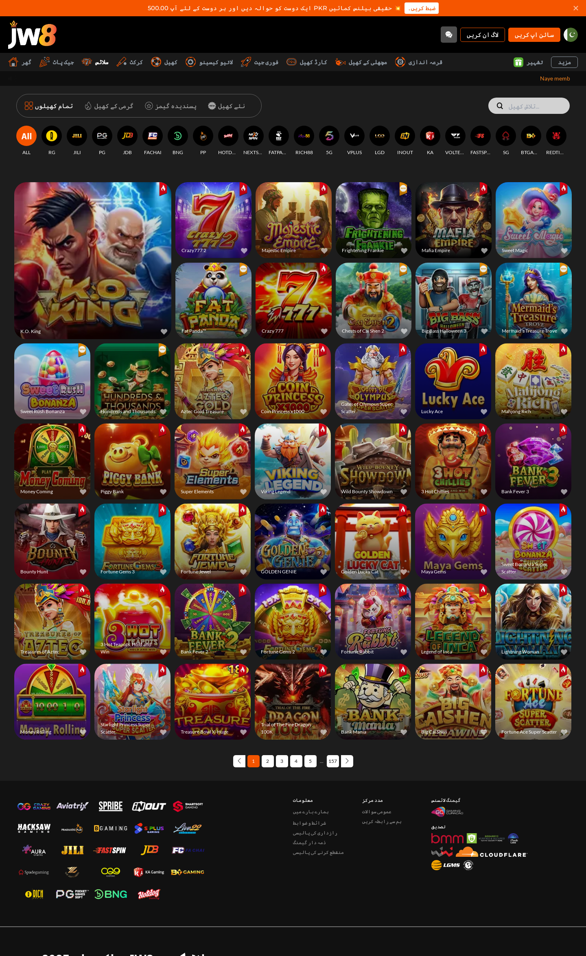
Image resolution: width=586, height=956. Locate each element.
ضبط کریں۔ (421, 8)
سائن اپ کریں (534, 34)
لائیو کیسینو (209, 62)
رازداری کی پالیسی (315, 798)
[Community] (449, 34)
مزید (564, 62)
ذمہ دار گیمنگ (309, 807)
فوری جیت (259, 62)
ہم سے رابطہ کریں (382, 786)
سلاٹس (95, 62)
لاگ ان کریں (483, 34)
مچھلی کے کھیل (361, 62)
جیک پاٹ (56, 62)
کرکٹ (129, 62)
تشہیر (528, 62)
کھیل (164, 62)
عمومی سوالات (376, 776)
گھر (19, 62)
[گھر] (32, 34)
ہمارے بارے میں (311, 776)
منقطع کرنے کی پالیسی (318, 817)
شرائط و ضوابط (309, 788)
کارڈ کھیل (306, 62)
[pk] (571, 35)
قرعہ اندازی (418, 62)
